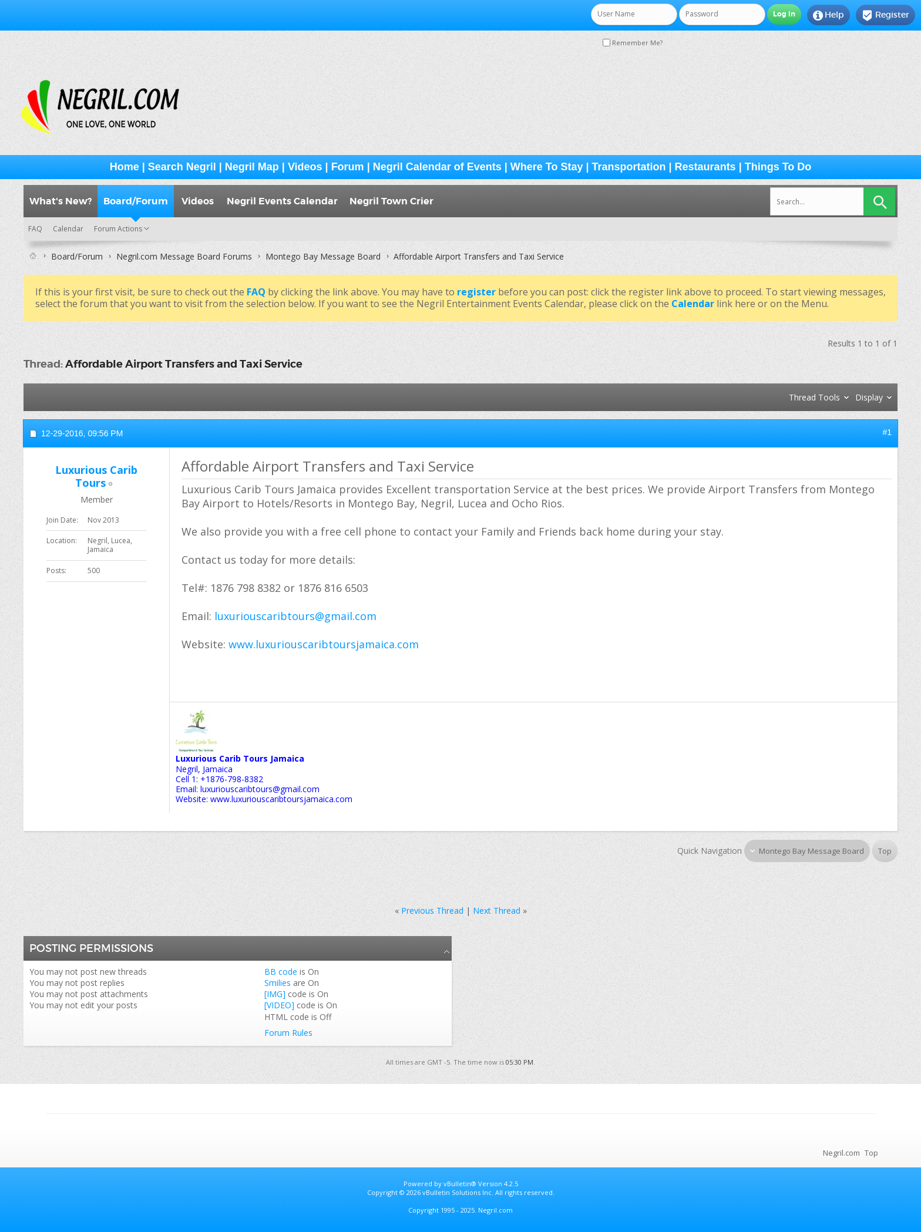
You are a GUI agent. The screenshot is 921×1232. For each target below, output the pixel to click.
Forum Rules (288, 1032)
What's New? (60, 201)
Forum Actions (118, 229)
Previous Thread (432, 910)
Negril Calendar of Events (437, 167)
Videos (305, 167)
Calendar (68, 229)
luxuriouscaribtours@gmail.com (295, 616)
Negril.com (841, 1152)
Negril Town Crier (391, 201)
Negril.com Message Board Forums (184, 256)
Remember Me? (633, 42)
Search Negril (182, 167)
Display (869, 397)
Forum (347, 167)
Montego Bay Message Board (323, 256)
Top (885, 851)
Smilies (277, 982)
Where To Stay (546, 167)
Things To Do (778, 167)
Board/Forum (135, 201)
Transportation (629, 167)
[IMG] (274, 993)
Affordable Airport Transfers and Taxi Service (183, 364)
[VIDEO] (279, 1005)
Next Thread (496, 910)
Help (828, 15)
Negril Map (252, 167)
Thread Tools (814, 397)
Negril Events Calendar (282, 201)
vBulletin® (459, 1183)
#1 (887, 432)
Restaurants (705, 167)
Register (885, 15)
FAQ (35, 229)
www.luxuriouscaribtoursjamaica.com (323, 644)
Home (124, 167)
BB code (280, 971)
